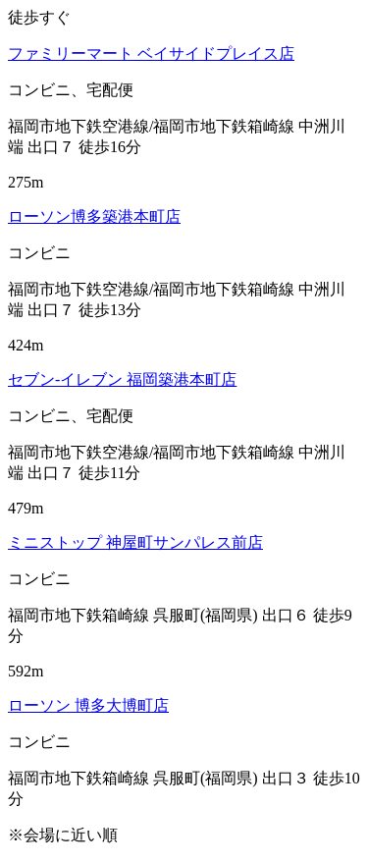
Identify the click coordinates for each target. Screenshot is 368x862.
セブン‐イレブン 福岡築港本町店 (122, 379)
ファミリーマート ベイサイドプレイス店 (151, 53)
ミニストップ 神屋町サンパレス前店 (135, 542)
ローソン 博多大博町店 (88, 705)
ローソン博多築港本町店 (94, 216)
